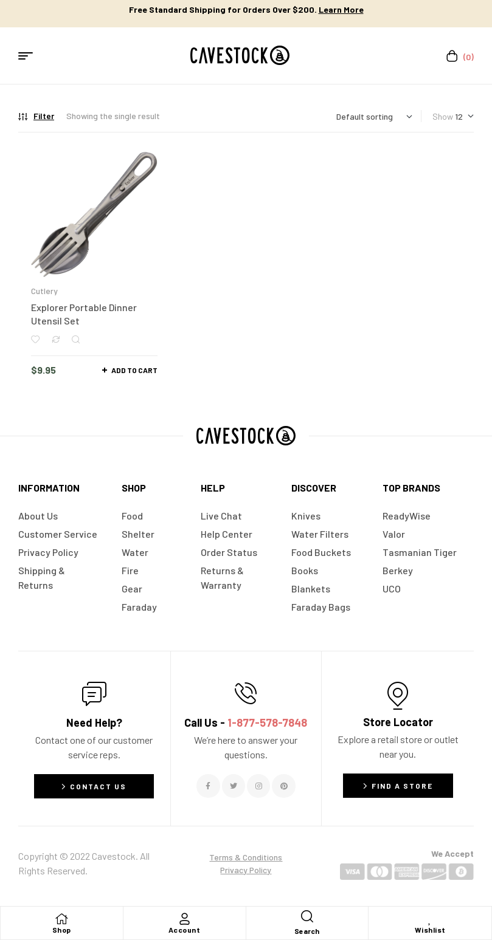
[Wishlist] (430, 919)
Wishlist (430, 929)
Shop (61, 929)
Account (184, 929)
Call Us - (245, 722)
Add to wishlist (35, 339)
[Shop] (61, 919)
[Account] (184, 919)
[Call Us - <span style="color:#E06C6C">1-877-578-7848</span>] (246, 693)
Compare (56, 339)
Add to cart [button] (134, 370)
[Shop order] (374, 116)
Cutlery (44, 291)
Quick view (76, 339)
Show (442, 116)
